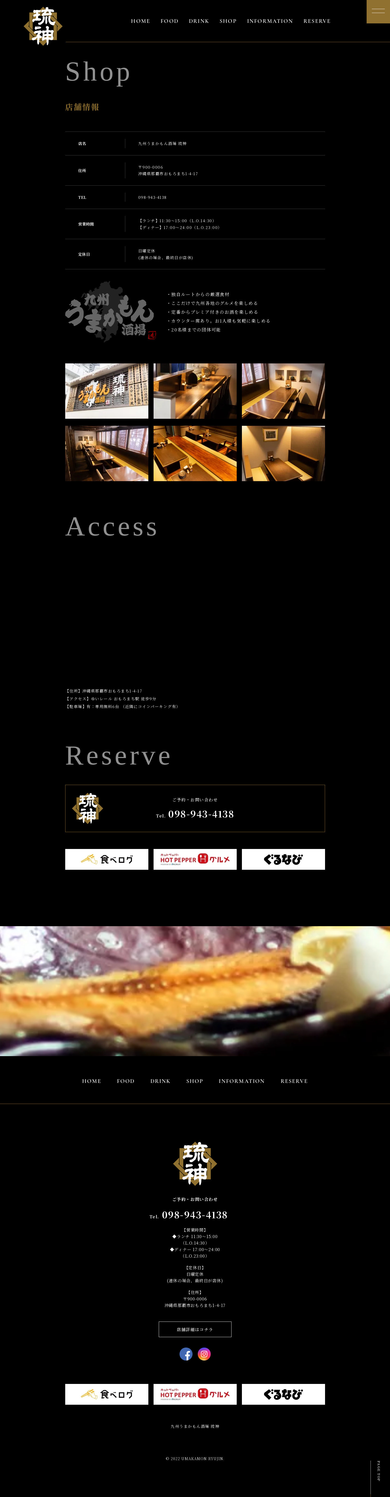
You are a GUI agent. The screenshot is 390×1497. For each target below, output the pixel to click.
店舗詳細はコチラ (195, 1329)
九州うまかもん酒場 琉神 (195, 1426)
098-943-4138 (152, 197)
